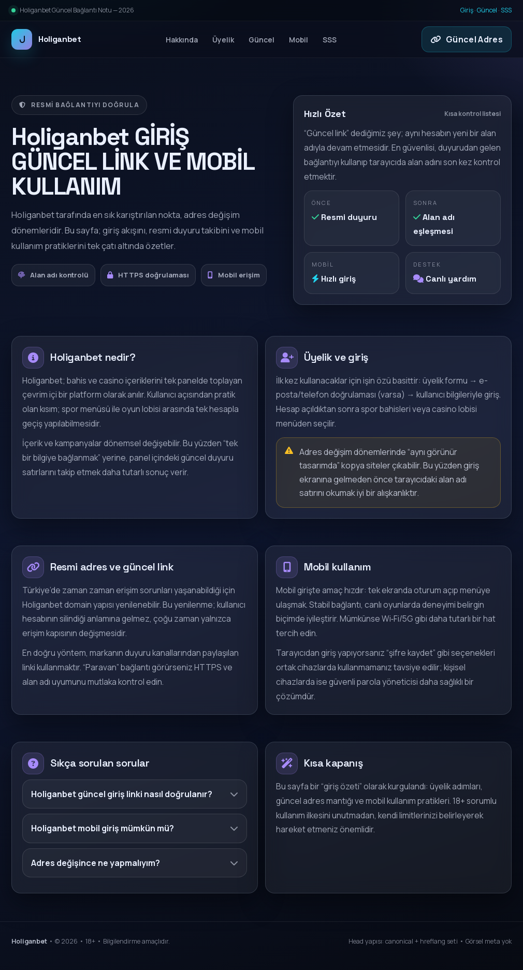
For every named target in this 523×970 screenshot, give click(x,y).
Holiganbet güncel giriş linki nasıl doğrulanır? (134, 794)
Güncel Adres (466, 39)
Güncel (487, 10)
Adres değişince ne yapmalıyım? (134, 863)
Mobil (298, 40)
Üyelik (223, 40)
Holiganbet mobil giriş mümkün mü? (134, 828)
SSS (506, 10)
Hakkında (182, 40)
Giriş (466, 10)
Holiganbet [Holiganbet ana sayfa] (46, 39)
